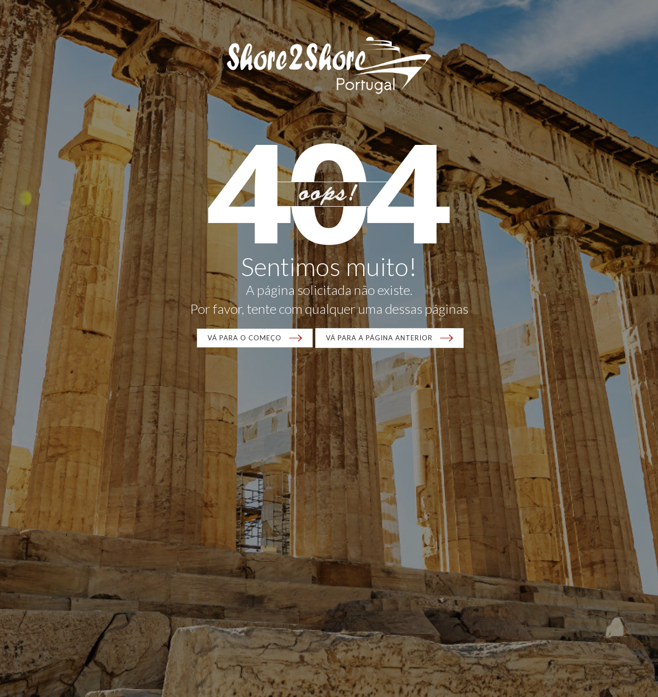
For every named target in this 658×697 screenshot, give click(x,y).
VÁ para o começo (245, 338)
